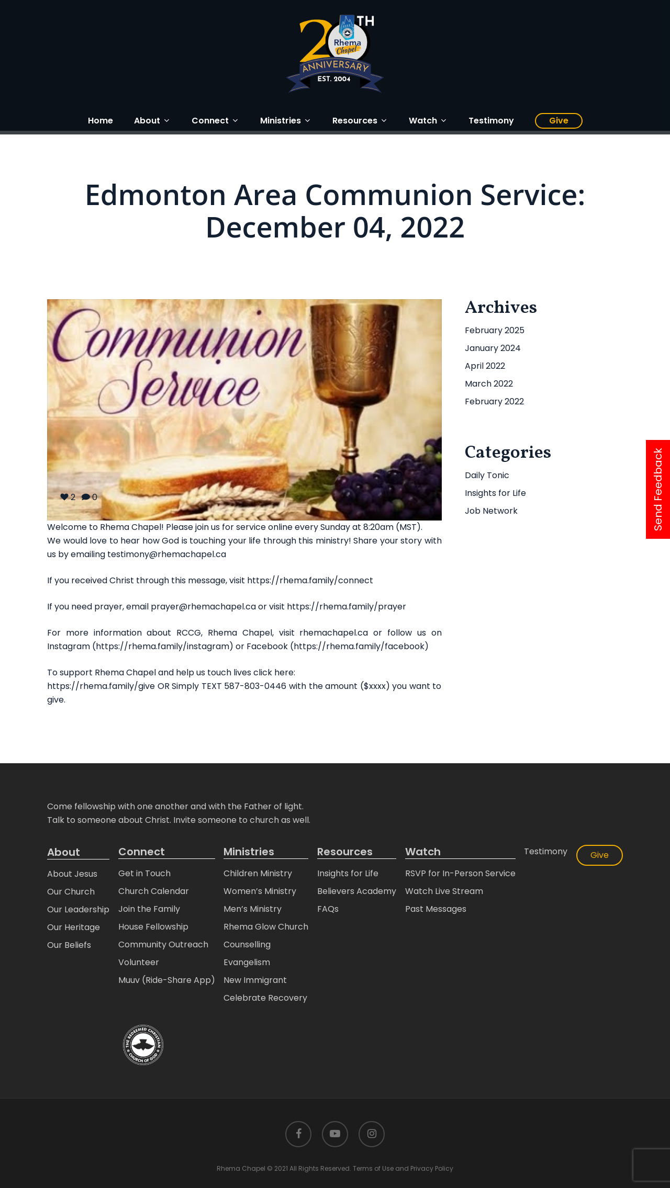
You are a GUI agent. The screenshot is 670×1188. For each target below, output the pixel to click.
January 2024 (493, 348)
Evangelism (247, 962)
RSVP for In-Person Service (460, 873)
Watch (423, 852)
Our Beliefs (69, 945)
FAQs (328, 909)
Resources (345, 852)
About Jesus (72, 874)
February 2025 (494, 330)
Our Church (71, 892)
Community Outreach (163, 944)
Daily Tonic (487, 475)
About (63, 852)
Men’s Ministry (253, 909)
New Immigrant (255, 980)
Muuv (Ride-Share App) (166, 980)
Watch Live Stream (444, 891)
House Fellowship (153, 927)
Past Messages (435, 909)
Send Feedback (658, 489)
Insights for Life (495, 493)
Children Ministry (258, 873)
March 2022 (489, 384)
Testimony (545, 851)
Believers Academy (356, 891)
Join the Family (149, 909)
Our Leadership (78, 909)
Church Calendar (153, 891)
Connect (141, 852)
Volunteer (138, 962)
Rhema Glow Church (266, 927)
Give (599, 855)
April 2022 (485, 366)
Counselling (247, 944)
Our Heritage (73, 927)
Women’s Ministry (260, 891)
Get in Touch (144, 873)
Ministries (249, 852)
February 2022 (494, 401)
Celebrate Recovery (265, 998)
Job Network (491, 511)
